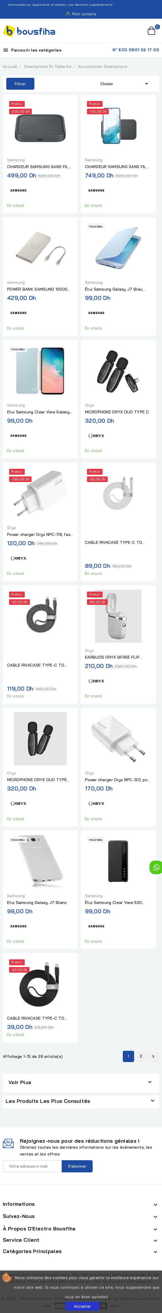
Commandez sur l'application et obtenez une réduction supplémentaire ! (57, 5)
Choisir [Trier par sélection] (125, 83)
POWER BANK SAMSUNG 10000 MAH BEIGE (37, 289)
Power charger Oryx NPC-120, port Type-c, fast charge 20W (118, 780)
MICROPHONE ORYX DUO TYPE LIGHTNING (37, 780)
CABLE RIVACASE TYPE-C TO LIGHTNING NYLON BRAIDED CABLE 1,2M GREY (35, 665)
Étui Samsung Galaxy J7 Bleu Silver (113, 289)
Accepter (82, 1306)
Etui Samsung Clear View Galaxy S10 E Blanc (38, 412)
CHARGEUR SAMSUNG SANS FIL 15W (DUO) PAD (115, 167)
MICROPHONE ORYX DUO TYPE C (117, 411)
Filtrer (16, 84)
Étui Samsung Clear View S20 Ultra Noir (113, 903)
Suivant (153, 1056)
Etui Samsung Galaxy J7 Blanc (37, 902)
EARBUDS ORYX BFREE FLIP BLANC (112, 657)
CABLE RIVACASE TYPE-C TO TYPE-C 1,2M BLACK (35, 1018)
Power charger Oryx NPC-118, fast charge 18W (39, 535)
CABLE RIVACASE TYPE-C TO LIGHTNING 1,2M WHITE (113, 542)
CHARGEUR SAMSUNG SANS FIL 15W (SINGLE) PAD (37, 167)
